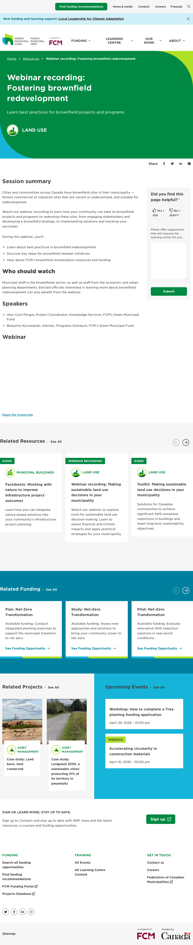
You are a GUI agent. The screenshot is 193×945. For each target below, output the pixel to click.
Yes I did (158, 213)
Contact (143, 6)
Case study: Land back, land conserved (20, 764)
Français (176, 6)
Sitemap (8, 934)
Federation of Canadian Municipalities (165, 880)
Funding (79, 41)
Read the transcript (17, 415)
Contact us (155, 862)
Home (11, 59)
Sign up (156, 820)
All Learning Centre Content (90, 872)
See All (56, 441)
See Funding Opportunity (25, 648)
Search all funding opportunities (16, 865)
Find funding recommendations (81, 6)
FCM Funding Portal (20, 886)
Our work (149, 40)
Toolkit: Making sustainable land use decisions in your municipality (161, 489)
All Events (82, 862)
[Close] (188, 18)
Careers (160, 6)
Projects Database (18, 894)
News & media (123, 6)
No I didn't (174, 213)
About (175, 41)
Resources (31, 59)
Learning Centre (114, 40)
